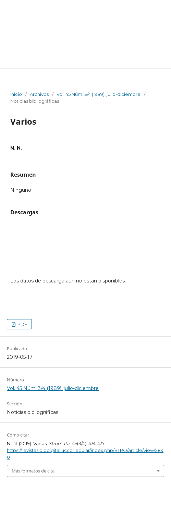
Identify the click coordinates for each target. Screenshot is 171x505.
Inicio (16, 94)
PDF (21, 324)
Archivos (39, 94)
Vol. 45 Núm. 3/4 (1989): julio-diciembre (99, 94)
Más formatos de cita (33, 471)
